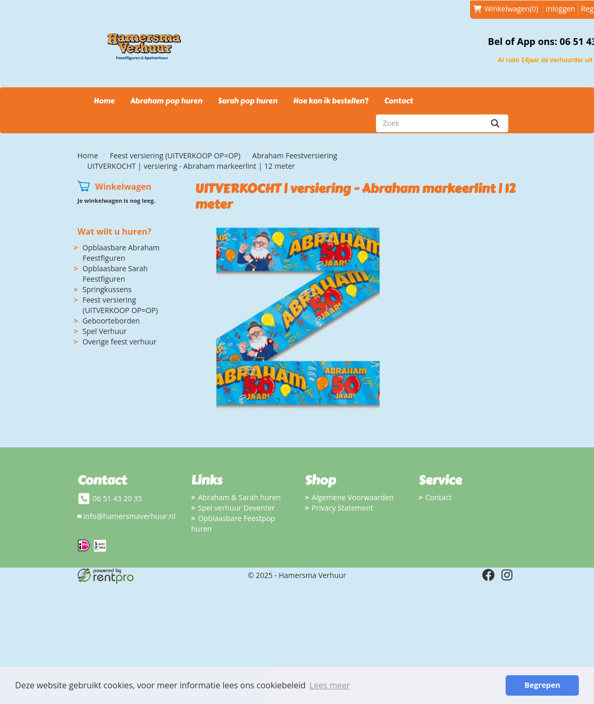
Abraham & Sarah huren (239, 497)
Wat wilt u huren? (114, 231)
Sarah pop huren (247, 101)
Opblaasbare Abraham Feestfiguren (121, 253)
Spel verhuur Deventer (236, 508)
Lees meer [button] (330, 685)
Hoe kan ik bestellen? (330, 101)
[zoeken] (495, 123)
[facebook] (488, 575)
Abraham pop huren (166, 101)
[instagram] (507, 575)
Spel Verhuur (105, 331)
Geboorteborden (111, 321)
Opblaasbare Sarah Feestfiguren (115, 273)
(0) (505, 9)
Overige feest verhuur (120, 342)
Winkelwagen (123, 186)
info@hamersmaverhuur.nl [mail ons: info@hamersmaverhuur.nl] (130, 516)
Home (104, 101)
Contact (398, 101)
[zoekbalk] (429, 123)
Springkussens (107, 289)
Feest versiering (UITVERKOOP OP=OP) (175, 155)
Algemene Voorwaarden (353, 497)
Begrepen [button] (542, 685)
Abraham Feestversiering (294, 155)
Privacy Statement (342, 508)
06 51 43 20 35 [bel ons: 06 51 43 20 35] (117, 498)
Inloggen (560, 9)
